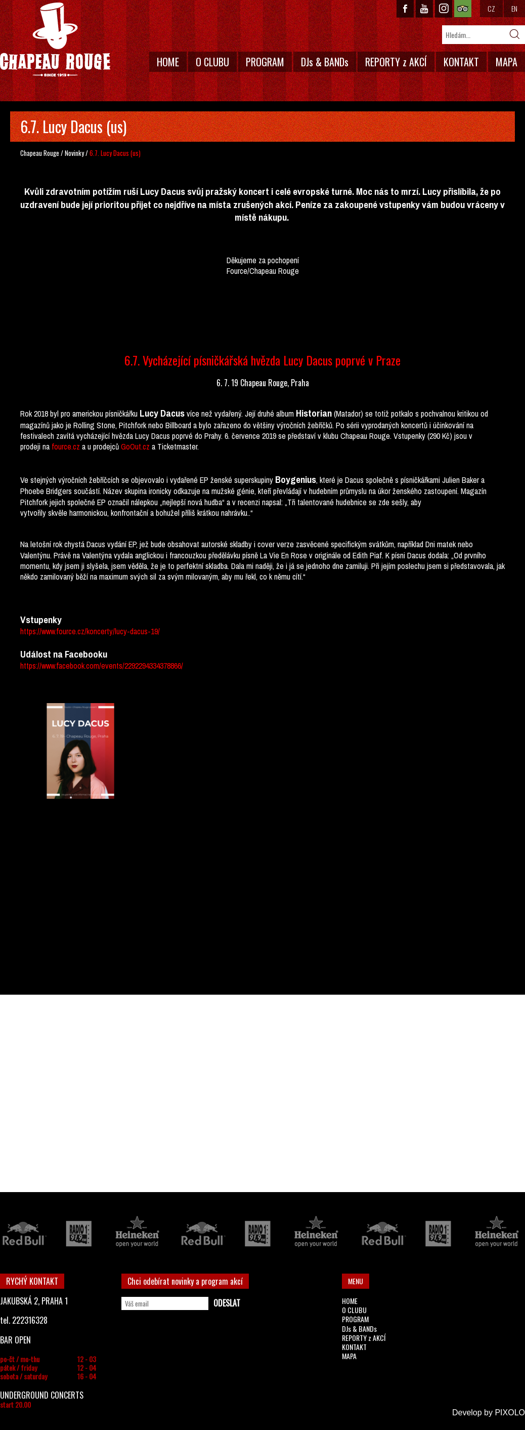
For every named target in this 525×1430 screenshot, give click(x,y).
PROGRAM (265, 61)
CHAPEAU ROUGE (55, 40)
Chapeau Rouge (39, 153)
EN (514, 8)
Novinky (74, 153)
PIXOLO (510, 1412)
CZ (491, 8)
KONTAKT (461, 61)
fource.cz (66, 446)
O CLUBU (212, 61)
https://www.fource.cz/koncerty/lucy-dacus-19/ (90, 631)
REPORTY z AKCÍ (396, 61)
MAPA (506, 61)
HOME (168, 61)
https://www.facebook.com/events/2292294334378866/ (101, 665)
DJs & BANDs (324, 61)
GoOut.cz (135, 446)
